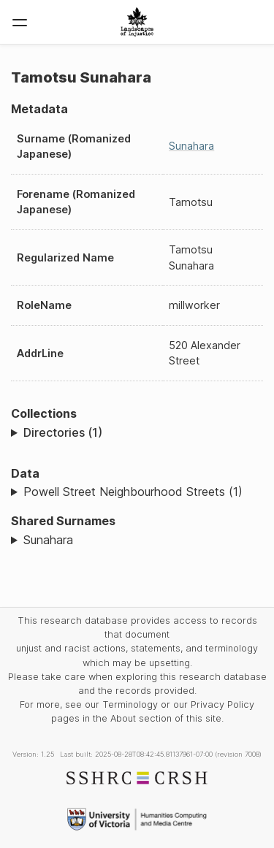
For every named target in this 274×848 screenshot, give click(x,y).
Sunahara (191, 146)
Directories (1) (62, 432)
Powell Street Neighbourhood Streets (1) (133, 491)
